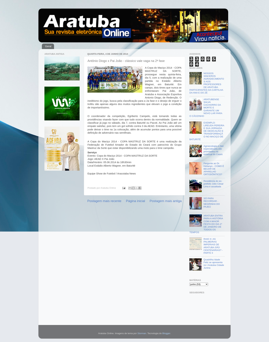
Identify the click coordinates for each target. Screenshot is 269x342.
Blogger (166, 333)
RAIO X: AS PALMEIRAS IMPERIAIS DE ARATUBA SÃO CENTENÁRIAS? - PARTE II (213, 246)
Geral (48, 46)
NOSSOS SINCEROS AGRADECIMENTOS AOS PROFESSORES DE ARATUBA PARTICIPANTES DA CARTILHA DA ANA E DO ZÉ (206, 83)
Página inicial (135, 201)
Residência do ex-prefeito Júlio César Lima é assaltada (213, 184)
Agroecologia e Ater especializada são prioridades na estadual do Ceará (213, 150)
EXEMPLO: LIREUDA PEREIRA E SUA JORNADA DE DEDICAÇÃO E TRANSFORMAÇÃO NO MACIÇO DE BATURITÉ (206, 131)
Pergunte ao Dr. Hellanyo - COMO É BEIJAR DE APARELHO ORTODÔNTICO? (213, 169)
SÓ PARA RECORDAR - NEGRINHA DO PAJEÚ (211, 202)
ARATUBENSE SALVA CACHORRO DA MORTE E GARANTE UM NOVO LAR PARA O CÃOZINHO (205, 107)
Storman (141, 333)
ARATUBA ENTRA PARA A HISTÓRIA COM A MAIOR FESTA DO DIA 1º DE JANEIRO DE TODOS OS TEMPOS (206, 224)
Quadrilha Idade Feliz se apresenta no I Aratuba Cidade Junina (213, 263)
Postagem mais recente (104, 201)
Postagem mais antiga (166, 201)
